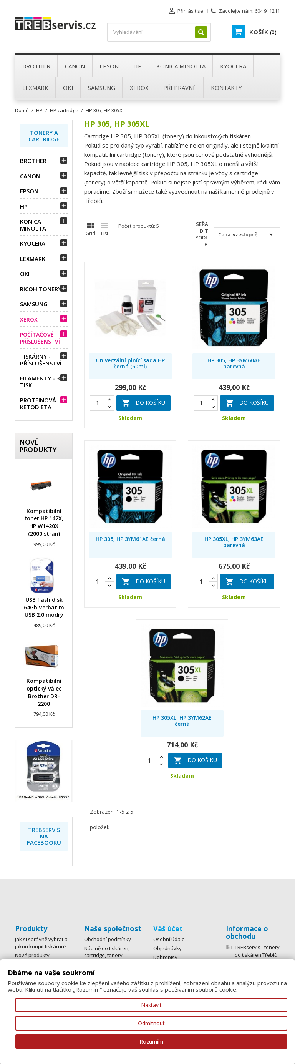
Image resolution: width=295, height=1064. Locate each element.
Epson (29, 191)
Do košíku (143, 403)
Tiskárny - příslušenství (40, 359)
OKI (25, 273)
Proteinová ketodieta (38, 403)
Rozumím (151, 1041)
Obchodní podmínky (107, 939)
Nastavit (151, 1005)
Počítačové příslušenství (40, 338)
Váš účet (168, 928)
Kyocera (32, 243)
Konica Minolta (33, 224)
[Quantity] (97, 403)
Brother (33, 160)
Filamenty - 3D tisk (42, 381)
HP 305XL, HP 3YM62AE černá (182, 720)
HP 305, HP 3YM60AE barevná (233, 363)
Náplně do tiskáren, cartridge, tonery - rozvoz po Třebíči (106, 955)
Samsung (34, 304)
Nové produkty (32, 955)
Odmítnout (151, 1023)
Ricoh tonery (40, 289)
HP (24, 206)
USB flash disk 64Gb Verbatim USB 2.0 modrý (44, 607)
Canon (30, 176)
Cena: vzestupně (247, 234)
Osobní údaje (169, 939)
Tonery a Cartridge (44, 136)
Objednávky (167, 948)
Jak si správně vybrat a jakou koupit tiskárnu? (41, 943)
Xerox (29, 319)
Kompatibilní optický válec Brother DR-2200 (44, 692)
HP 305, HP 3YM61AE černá (130, 539)
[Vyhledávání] (159, 32)
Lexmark (32, 258)
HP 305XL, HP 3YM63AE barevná (234, 542)
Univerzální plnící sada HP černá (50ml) (130, 363)
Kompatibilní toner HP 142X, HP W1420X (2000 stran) (43, 522)
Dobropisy (165, 957)
